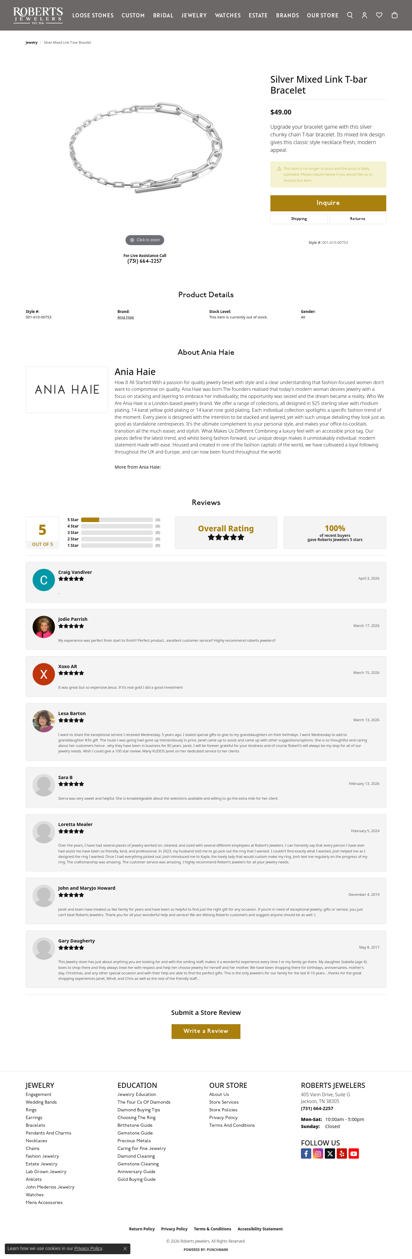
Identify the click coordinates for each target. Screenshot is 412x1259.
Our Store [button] (322, 15)
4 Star (73, 526)
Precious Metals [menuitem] (134, 1141)
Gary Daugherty (76, 941)
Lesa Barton (72, 713)
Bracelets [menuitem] (35, 1125)
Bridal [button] (163, 15)
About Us (219, 1094)
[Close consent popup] (125, 1249)
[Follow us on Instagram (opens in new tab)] (318, 1153)
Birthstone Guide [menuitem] (135, 1125)
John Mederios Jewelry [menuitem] (50, 1187)
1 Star (73, 545)
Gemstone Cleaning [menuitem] (138, 1164)
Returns (358, 219)
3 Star (73, 532)
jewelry (32, 42)
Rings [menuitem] (31, 1110)
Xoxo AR (67, 666)
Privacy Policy (223, 1118)
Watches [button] (228, 15)
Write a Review (206, 1031)
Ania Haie (125, 317)
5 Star (73, 519)
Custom (133, 15)
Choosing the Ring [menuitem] (136, 1118)
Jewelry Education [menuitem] (136, 1094)
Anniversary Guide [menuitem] (136, 1172)
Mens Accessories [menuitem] (44, 1202)
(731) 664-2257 (144, 261)
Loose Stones (93, 15)
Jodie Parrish (73, 619)
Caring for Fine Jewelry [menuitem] (141, 1148)
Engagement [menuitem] (39, 1094)
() (157, 519)
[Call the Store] (317, 1108)
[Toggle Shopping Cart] (394, 15)
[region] (144, 151)
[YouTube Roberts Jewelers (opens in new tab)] (354, 1153)
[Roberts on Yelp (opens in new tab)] (342, 1153)
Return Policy (142, 1229)
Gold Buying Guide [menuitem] (136, 1179)
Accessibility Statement (260, 1229)
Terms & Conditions (212, 1229)
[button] (350, 15)
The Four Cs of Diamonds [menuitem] (144, 1102)
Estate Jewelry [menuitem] (42, 1164)
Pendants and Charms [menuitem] (48, 1133)
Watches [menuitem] (35, 1195)
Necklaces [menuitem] (36, 1141)
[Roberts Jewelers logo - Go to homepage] (39, 15)
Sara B (65, 777)
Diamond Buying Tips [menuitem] (138, 1110)
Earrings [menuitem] (34, 1118)
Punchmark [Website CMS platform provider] (218, 1249)
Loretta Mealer (75, 824)
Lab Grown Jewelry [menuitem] (46, 1172)
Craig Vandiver (75, 572)
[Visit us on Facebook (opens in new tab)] (306, 1153)
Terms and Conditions (232, 1125)
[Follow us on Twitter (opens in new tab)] (330, 1153)
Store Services (224, 1102)
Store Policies (223, 1110)
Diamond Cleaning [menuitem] (136, 1156)
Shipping (299, 219)
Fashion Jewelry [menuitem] (42, 1156)
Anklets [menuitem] (34, 1179)
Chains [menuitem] (33, 1148)
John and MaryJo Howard (86, 888)
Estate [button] (258, 15)
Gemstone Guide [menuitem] (135, 1133)
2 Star (73, 539)
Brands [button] (287, 15)
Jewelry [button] (194, 15)
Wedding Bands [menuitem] (41, 1102)
